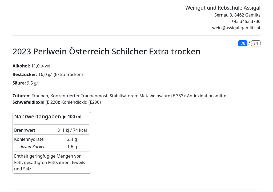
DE (242, 43)
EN (256, 43)
